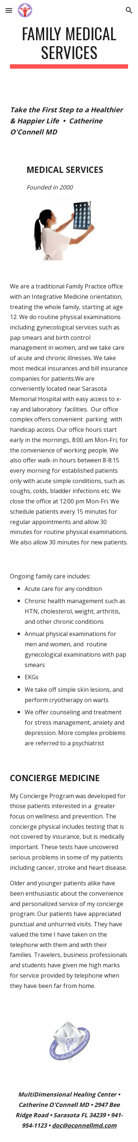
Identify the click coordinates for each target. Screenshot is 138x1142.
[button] (9, 10)
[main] (69, 46)
